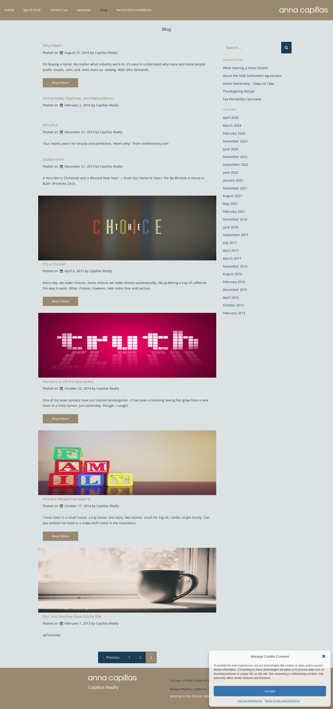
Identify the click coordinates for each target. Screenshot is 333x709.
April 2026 (231, 117)
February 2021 (234, 211)
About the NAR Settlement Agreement (252, 76)
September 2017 (235, 235)
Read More (60, 82)
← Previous (111, 657)
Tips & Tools (32, 10)
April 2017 (231, 250)
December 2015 (235, 289)
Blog (103, 10)
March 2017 (232, 258)
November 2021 (235, 188)
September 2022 (235, 164)
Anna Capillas (303, 10)
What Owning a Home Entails (245, 68)
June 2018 (230, 227)
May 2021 (230, 203)
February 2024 (234, 133)
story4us (50, 125)
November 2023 (235, 141)
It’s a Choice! (54, 264)
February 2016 (234, 282)
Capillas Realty (106, 52)
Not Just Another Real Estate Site (72, 617)
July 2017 (230, 242)
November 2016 (235, 266)
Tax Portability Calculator (242, 99)
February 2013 (234, 313)
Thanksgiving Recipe (239, 91)
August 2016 (232, 274)
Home (9, 10)
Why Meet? (52, 46)
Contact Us (59, 10)
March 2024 (232, 125)
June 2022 (230, 172)
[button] (323, 656)
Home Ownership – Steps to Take (248, 83)
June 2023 (230, 149)
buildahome (53, 159)
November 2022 (235, 156)
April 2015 (231, 297)
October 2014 (233, 305)
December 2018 (235, 219)
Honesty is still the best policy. (68, 382)
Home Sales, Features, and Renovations (78, 98)
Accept (270, 691)
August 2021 (232, 196)
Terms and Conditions (134, 10)
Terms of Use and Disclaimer (282, 701)
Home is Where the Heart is (66, 499)
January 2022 (233, 180)
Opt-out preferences (249, 701)
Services (84, 10)
